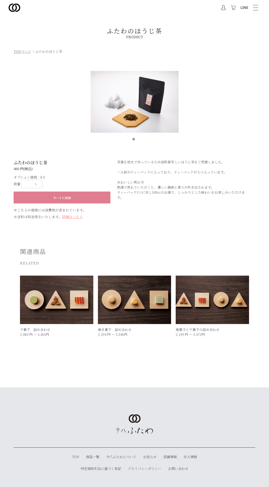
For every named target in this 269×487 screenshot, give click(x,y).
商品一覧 (92, 456)
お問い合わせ (178, 468)
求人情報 (190, 456)
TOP (75, 456)
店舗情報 (170, 456)
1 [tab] (134, 140)
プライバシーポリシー (144, 468)
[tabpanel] (134, 102)
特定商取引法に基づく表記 (101, 468)
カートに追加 (62, 198)
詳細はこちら (72, 216)
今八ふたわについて (121, 456)
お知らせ (150, 456)
